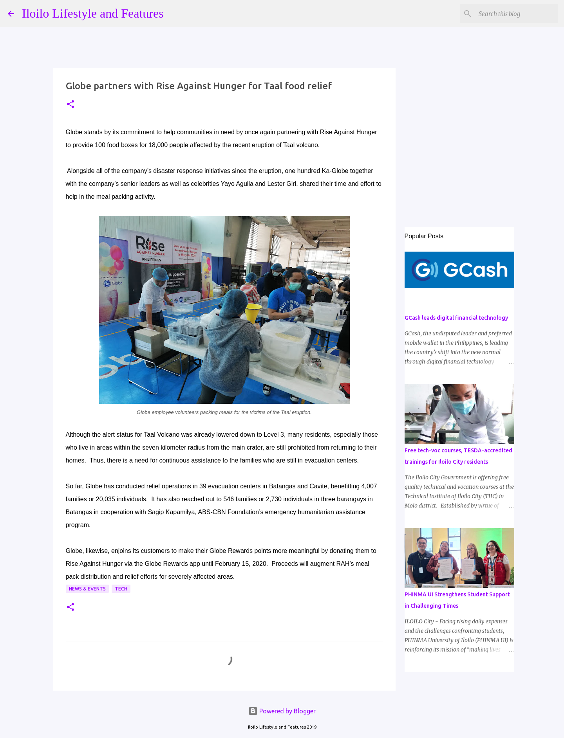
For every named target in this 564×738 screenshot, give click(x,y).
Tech (121, 588)
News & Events (87, 588)
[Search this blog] (516, 13)
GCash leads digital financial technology (456, 318)
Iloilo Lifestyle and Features (93, 13)
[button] (70, 104)
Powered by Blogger (282, 711)
